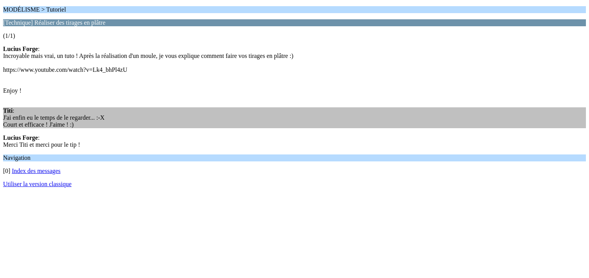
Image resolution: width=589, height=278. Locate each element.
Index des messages (36, 171)
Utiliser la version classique (37, 184)
